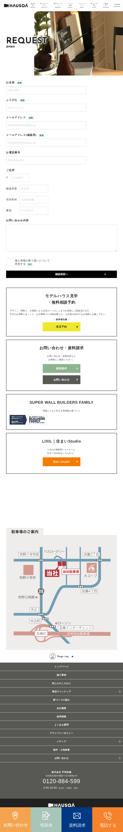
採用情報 (61, 716)
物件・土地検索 (61, 749)
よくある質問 (61, 724)
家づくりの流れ (61, 700)
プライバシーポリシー (61, 733)
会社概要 (61, 708)
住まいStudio (61, 461)
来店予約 (61, 326)
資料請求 (61, 368)
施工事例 (61, 675)
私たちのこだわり (61, 683)
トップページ (61, 666)
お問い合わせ (61, 379)
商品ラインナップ (61, 691)
